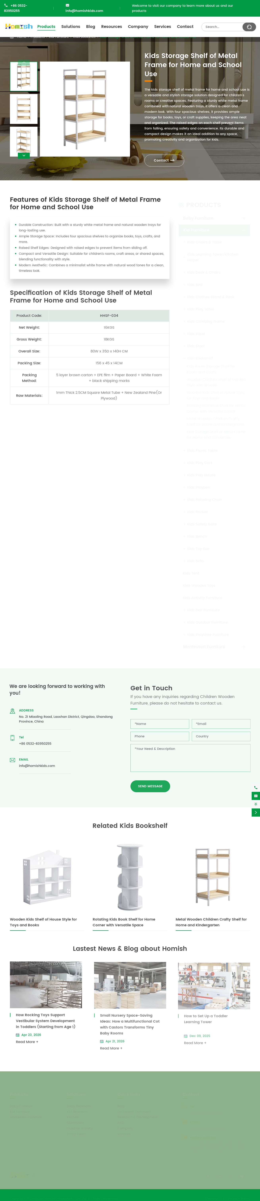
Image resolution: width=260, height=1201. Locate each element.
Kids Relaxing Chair (204, 498)
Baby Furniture (198, 217)
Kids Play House (201, 474)
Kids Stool (196, 345)
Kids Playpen (198, 486)
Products (46, 27)
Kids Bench (197, 535)
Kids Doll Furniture (203, 609)
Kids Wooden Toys (199, 584)
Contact (185, 27)
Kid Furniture (196, 229)
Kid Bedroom (77, 1110)
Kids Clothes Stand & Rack (210, 296)
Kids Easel (196, 333)
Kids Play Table (200, 308)
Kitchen (73, 1116)
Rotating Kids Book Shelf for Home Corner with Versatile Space (216, 407)
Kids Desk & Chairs (204, 271)
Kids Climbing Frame (206, 320)
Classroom (75, 1121)
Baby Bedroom (79, 1105)
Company (138, 27)
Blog (90, 27)
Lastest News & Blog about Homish (130, 949)
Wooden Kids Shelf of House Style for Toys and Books (216, 394)
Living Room (76, 1132)
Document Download (134, 1110)
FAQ (120, 1121)
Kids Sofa (195, 560)
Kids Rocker (197, 511)
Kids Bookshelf (200, 357)
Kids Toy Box (198, 548)
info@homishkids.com (84, 10)
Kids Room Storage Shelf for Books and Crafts (211, 368)
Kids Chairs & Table (204, 241)
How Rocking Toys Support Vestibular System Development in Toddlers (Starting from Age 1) (45, 1024)
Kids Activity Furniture (202, 597)
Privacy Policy (239, 1197)
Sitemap (211, 1197)
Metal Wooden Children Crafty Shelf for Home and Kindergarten (215, 420)
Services (162, 27)
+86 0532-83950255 (15, 8)
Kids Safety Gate (202, 523)
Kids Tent (191, 572)
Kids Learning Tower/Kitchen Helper (213, 256)
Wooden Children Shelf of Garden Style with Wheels (216, 381)
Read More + (27, 1045)
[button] (24, 156)
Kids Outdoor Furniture (207, 621)
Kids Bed (194, 283)
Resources (111, 27)
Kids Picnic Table (202, 449)
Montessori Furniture (204, 646)
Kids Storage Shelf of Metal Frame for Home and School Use (216, 433)
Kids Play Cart (199, 462)
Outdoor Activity (80, 1127)
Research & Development (137, 1116)
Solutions (70, 27)
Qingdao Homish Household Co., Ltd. (58, 1197)
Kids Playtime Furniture (208, 633)
